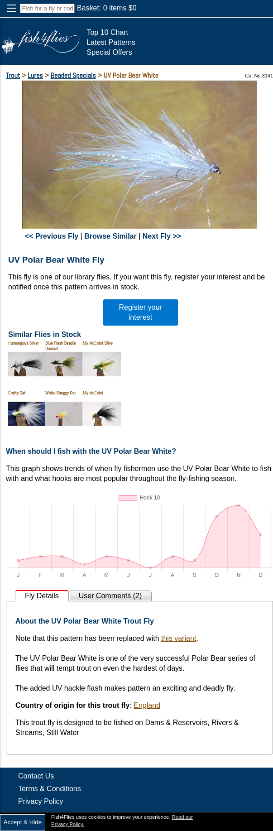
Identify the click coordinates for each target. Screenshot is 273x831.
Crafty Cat (17, 393)
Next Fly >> (162, 236)
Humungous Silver (23, 343)
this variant (178, 638)
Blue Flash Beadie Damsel (60, 345)
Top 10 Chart (107, 32)
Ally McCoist (92, 393)
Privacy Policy (40, 801)
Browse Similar (110, 236)
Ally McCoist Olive (97, 343)
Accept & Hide (23, 822)
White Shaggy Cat (60, 393)
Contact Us (36, 776)
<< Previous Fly (51, 236)
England (147, 705)
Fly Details (42, 596)
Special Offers (109, 52)
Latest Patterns (110, 42)
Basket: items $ (107, 8)
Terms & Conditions (49, 789)
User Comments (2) (110, 596)
